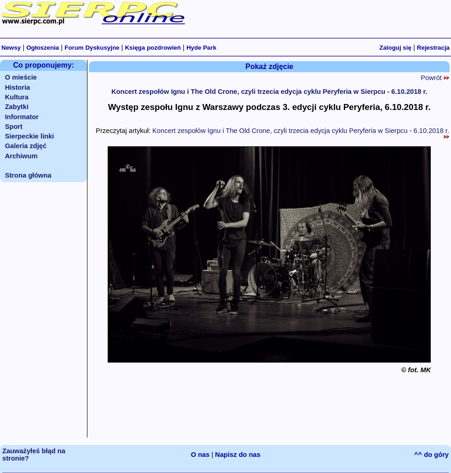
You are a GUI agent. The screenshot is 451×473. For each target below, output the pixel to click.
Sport (14, 126)
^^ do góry (431, 454)
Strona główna (28, 175)
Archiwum (21, 156)
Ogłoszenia (42, 47)
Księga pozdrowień (152, 47)
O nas (200, 454)
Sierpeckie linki (29, 136)
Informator (22, 117)
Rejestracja (433, 47)
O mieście (21, 77)
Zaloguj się (395, 47)
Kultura (17, 97)
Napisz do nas (237, 454)
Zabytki (17, 106)
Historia (17, 87)
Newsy (11, 47)
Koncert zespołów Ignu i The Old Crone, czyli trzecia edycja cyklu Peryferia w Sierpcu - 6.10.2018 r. (269, 91)
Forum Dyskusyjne (91, 47)
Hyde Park (201, 47)
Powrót (435, 77)
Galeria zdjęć (25, 146)
